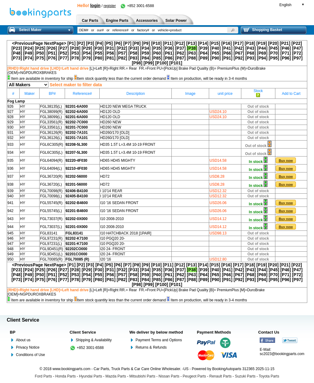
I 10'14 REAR (111, 191)
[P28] (75, 48)
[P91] (227, 58)
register (110, 6)
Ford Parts (43, 376)
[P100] (161, 62)
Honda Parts (65, 376)
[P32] (122, 48)
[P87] (180, 58)
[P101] (175, 62)
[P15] (215, 43)
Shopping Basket (262, 29)
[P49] (28, 53)
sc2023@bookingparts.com (282, 354)
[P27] (63, 48)
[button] (232, 30)
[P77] (63, 58)
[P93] (250, 58)
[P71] (285, 53)
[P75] (40, 58)
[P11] (168, 43)
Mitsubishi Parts (142, 376)
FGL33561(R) (51, 122)
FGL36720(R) (51, 176)
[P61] (168, 53)
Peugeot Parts (194, 376)
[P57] (122, 53)
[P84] (145, 58)
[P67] (239, 53)
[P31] (110, 48)
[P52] (63, 53)
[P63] (192, 53)
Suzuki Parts (245, 376)
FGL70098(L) (51, 196)
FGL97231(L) (51, 244)
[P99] (149, 62)
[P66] (227, 53)
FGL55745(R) (51, 203)
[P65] (215, 53)
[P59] (145, 53)
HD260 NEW (110, 122)
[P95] (274, 58)
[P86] (168, 58)
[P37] (180, 48)
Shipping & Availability (94, 340)
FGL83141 (48, 233)
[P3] (90, 43)
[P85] (157, 58)
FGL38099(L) (51, 117)
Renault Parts (220, 376)
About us (23, 340)
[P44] (262, 48)
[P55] (98, 53)
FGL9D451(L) (51, 254)
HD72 (104, 176)
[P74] (28, 58)
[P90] (215, 58)
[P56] (110, 53)
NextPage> (55, 43)
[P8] (136, 43)
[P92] (239, 58)
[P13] (191, 43)
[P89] (203, 58)
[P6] (118, 43)
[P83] (133, 58)
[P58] (133, 53)
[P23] (16, 48)
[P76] (52, 58)
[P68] (250, 53)
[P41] (227, 48)
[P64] (203, 53)
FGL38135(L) (51, 106)
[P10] (156, 43)
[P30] (98, 48)
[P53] (75, 53)
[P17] (238, 43)
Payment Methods (214, 332)
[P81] (110, 58)
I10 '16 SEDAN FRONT (119, 203)
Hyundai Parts (90, 376)
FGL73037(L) (51, 227)
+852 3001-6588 (137, 6)
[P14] (203, 43)
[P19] (261, 43)
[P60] (157, 53)
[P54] (87, 53)
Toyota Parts (269, 376)
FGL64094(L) (51, 168)
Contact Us (268, 332)
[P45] (274, 48)
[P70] (274, 53)
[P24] (28, 48)
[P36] (168, 48)
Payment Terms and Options (159, 340)
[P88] (192, 58)
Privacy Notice (28, 347)
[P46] (285, 48)
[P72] (297, 53)
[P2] (81, 43)
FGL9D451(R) (51, 249)
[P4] (99, 43)
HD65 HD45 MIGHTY (117, 160)
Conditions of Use (30, 355)
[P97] (297, 58)
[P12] (179, 43)
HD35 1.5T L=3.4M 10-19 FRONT (127, 144)
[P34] (145, 48)
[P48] (16, 53)
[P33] (133, 48)
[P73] (16, 58)
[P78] (75, 58)
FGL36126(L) (51, 138)
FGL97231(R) (51, 238)
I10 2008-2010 (112, 219)
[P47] (297, 48)
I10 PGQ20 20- (112, 238)
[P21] (285, 43)
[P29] (87, 48)
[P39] (203, 48)
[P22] (296, 43)
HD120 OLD (110, 112)
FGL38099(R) (51, 112)
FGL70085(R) (51, 259)
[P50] (40, 53)
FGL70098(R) (51, 191)
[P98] (137, 62)
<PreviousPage (27, 43)
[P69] (262, 53)
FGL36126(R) (51, 132)
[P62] (180, 53)
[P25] (40, 48)
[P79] (87, 58)
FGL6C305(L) (51, 152)
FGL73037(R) (51, 219)
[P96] (285, 58)
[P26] (52, 48)
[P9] (146, 43)
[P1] (71, 43)
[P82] (122, 58)
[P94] (262, 58)
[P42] (239, 48)
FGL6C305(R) (51, 144)
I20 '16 (105, 259)
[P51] (52, 53)
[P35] (157, 48)
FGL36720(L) (51, 184)
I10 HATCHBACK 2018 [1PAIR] (125, 233)
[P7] (127, 43)
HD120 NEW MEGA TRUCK (123, 106)
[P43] (250, 48)
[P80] (98, 58)
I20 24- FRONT (112, 249)
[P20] (273, 43)
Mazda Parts (115, 376)
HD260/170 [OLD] (114, 132)
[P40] (215, 48)
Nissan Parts (169, 376)
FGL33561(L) (51, 127)
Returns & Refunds (151, 347)
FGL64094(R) (51, 160)
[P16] (226, 43)
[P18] (250, 43)
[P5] (109, 43)
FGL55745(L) (51, 211)
